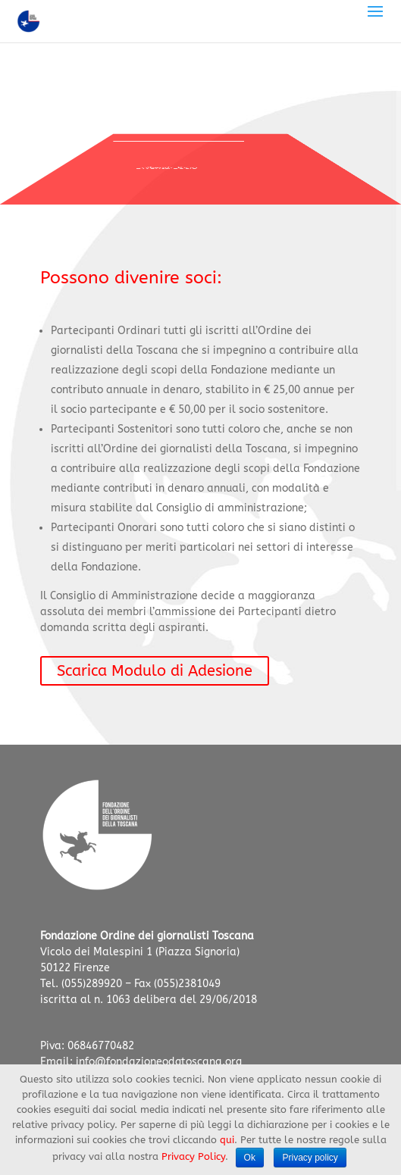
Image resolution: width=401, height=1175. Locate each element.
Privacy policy (309, 1157)
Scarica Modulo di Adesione (154, 671)
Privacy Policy (193, 1156)
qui (227, 1139)
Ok (249, 1157)
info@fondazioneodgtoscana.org (159, 1061)
